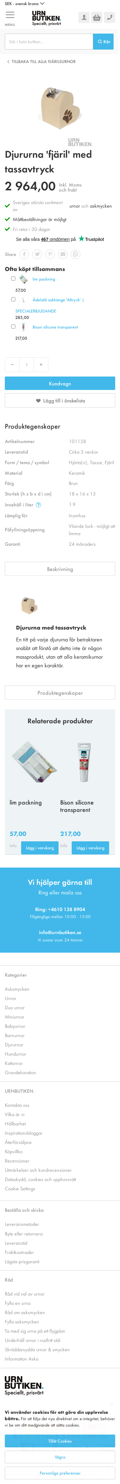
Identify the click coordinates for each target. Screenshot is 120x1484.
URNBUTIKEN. (20, 1090)
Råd (9, 1279)
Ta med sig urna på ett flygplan (35, 1330)
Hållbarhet (15, 1123)
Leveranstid (16, 1242)
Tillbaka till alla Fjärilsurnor (44, 61)
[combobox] (49, 42)
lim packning (44, 279)
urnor (74, 205)
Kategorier (16, 974)
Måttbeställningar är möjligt (39, 219)
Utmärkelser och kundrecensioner (38, 1169)
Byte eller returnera (24, 1233)
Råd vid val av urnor (24, 1293)
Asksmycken (17, 988)
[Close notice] (112, 1435)
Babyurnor (15, 1025)
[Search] (103, 42)
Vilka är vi (14, 1114)
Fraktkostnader (19, 1252)
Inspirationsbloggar (24, 1132)
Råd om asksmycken (25, 1312)
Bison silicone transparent (55, 327)
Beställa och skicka (24, 1209)
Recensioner (17, 1160)
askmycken (101, 205)
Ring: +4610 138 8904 (60, 909)
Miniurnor (14, 1016)
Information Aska (21, 1358)
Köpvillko (13, 1151)
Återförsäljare (18, 1142)
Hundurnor (15, 1053)
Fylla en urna (17, 1302)
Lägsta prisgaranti (22, 1261)
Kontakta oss (17, 1104)
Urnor (10, 998)
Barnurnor (15, 1035)
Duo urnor (15, 1007)
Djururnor (14, 1044)
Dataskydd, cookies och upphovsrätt (40, 1179)
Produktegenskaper (60, 692)
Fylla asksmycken (22, 1321)
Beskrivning (60, 569)
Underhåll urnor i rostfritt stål (32, 1340)
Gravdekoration (20, 1072)
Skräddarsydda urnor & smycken (37, 1349)
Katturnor (14, 1062)
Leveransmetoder (22, 1223)
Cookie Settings (20, 1188)
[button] (24, 3)
